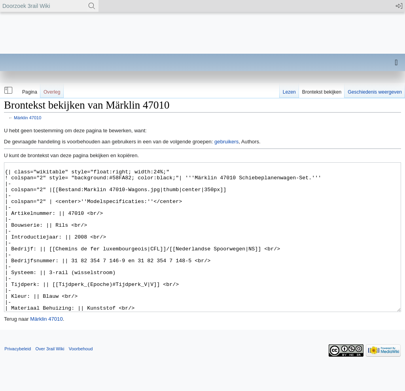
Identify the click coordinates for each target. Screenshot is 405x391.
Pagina (29, 92)
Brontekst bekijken (321, 92)
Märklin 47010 (27, 117)
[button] (7, 90)
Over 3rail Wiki (49, 378)
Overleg (52, 92)
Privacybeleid (17, 378)
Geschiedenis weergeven (375, 92)
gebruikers (226, 142)
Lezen (289, 92)
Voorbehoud (81, 378)
